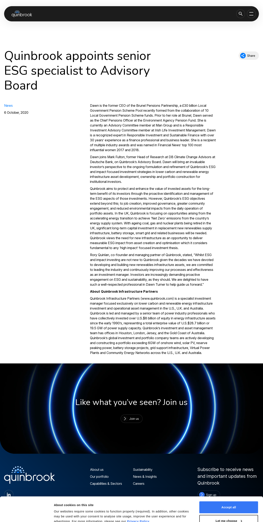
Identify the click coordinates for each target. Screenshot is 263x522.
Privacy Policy (138, 498)
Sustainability (142, 469)
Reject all (228, 511)
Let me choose (229, 497)
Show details (63, 509)
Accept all (228, 484)
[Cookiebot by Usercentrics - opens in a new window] (27, 514)
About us (97, 469)
